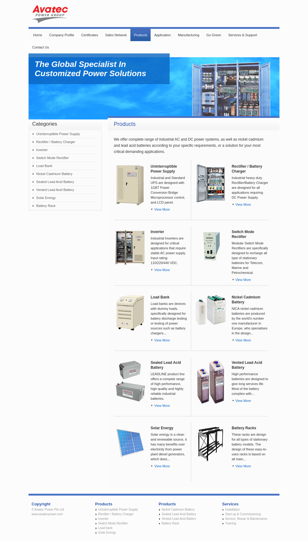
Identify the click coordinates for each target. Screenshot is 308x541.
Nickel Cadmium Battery (54, 174)
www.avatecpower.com (47, 514)
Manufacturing (188, 35)
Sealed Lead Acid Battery (55, 182)
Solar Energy (46, 198)
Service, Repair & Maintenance (246, 518)
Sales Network (116, 35)
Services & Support (242, 35)
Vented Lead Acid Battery (55, 190)
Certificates (89, 35)
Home (37, 35)
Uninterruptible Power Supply (58, 134)
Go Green (213, 35)
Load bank (105, 528)
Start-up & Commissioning (243, 514)
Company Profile (61, 35)
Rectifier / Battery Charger (55, 142)
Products (140, 35)
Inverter (42, 150)
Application (162, 35)
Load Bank (44, 166)
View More (162, 209)
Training (230, 523)
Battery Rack (46, 206)
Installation (232, 509)
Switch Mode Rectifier (52, 158)
